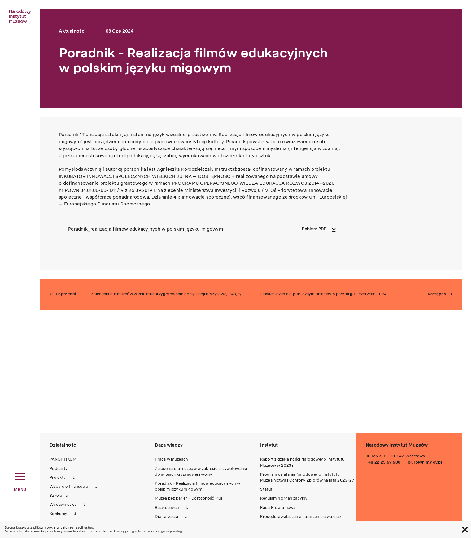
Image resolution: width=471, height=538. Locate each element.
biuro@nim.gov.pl (425, 462)
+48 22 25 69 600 (383, 462)
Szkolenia (59, 495)
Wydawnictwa (63, 504)
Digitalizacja (166, 516)
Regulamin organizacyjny (283, 498)
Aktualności (72, 31)
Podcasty (59, 468)
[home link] (20, 16)
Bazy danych (167, 507)
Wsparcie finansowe (69, 486)
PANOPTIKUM (63, 459)
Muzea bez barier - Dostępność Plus (189, 498)
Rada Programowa (277, 507)
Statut (266, 489)
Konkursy (58, 514)
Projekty (58, 477)
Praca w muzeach (171, 459)
